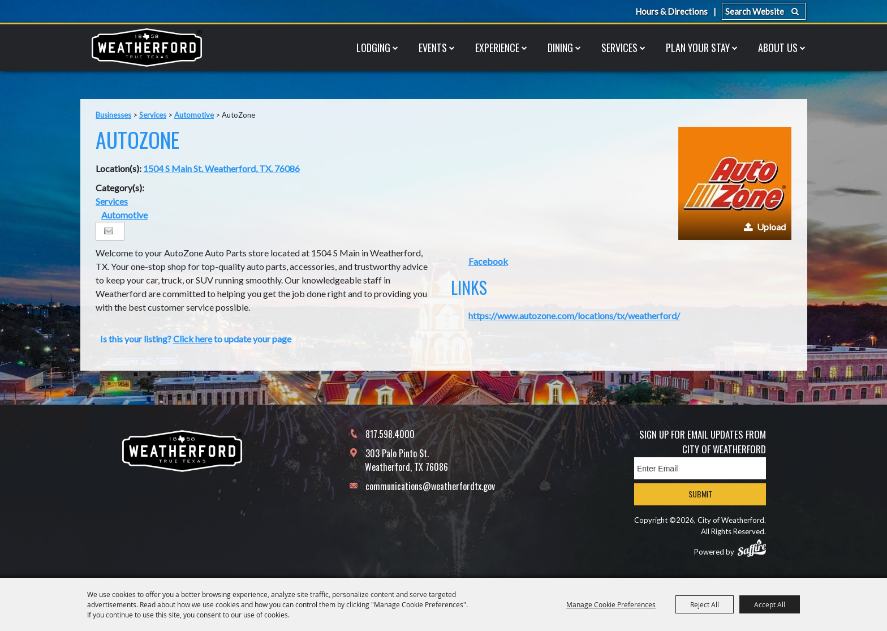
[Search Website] (763, 11)
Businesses (113, 114)
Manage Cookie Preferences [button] (611, 604)
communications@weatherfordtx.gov (430, 486)
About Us (778, 47)
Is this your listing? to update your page (195, 338)
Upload (771, 226)
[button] (734, 183)
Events (433, 47)
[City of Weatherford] (146, 47)
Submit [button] (700, 494)
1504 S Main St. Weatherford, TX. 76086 (221, 168)
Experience (497, 47)
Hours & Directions (671, 11)
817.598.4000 (390, 434)
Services (619, 47)
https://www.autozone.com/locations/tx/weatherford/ (574, 315)
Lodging (373, 47)
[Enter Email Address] (700, 468)
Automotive (194, 114)
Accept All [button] (769, 604)
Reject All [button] (704, 604)
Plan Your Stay (698, 47)
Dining (560, 47)
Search (795, 11)
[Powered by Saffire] (752, 548)
